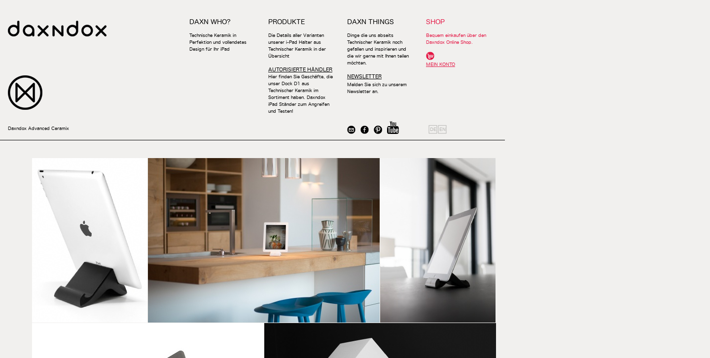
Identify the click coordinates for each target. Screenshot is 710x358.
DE (433, 129)
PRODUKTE (286, 22)
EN (442, 129)
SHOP (435, 22)
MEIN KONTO (440, 64)
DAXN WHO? (210, 22)
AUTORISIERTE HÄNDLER (300, 69)
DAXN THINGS (370, 22)
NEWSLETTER (364, 76)
